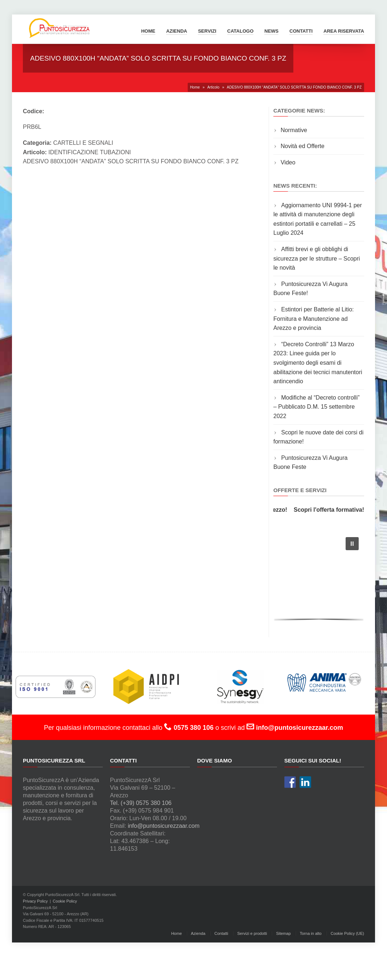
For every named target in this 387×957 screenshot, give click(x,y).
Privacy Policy (35, 901)
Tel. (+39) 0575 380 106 (140, 803)
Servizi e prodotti (252, 933)
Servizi (207, 31)
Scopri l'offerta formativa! (331, 510)
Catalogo (240, 31)
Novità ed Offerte (303, 146)
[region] (318, 577)
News (271, 31)
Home (148, 31)
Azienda (176, 31)
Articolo (213, 87)
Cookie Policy (65, 901)
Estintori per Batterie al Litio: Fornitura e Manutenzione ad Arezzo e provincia (313, 318)
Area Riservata (343, 31)
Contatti (301, 31)
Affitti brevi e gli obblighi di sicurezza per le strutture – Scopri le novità (316, 258)
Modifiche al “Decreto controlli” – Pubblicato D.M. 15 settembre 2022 (316, 406)
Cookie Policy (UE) (347, 933)
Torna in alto (311, 933)
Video (288, 162)
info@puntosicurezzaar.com (164, 826)
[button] (352, 543)
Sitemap (283, 933)
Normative (294, 130)
